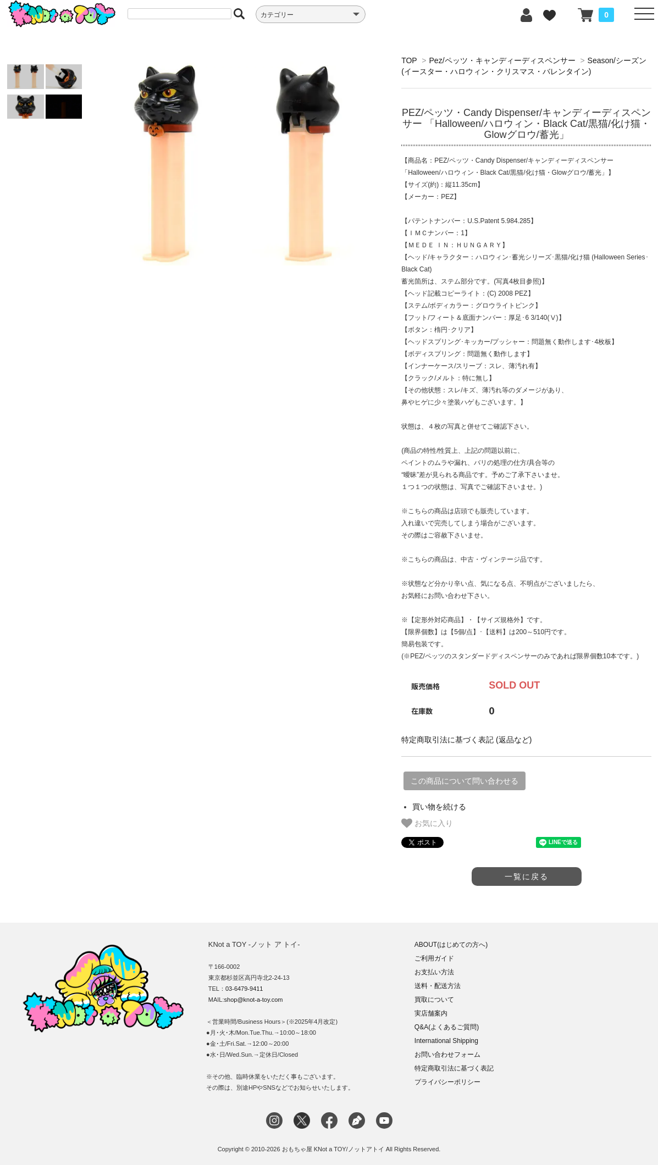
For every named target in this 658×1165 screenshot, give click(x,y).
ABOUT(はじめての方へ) (451, 944)
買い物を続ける (439, 806)
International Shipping (446, 1041)
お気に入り (427, 823)
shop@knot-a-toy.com (253, 999)
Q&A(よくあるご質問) (446, 1027)
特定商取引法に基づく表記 (454, 1068)
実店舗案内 (430, 1013)
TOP (409, 60)
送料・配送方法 (437, 986)
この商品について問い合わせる (464, 780)
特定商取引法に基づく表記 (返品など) (466, 739)
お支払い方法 (434, 972)
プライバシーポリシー (447, 1082)
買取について (434, 999)
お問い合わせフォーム (447, 1054)
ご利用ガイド (434, 958)
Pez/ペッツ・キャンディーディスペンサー (502, 60)
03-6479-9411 (244, 988)
